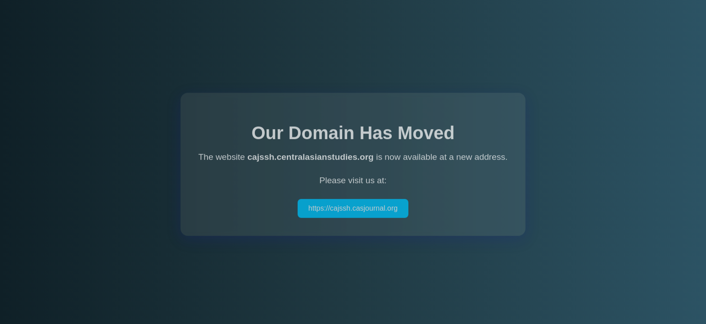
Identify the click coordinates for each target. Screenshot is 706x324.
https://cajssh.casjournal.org (353, 208)
